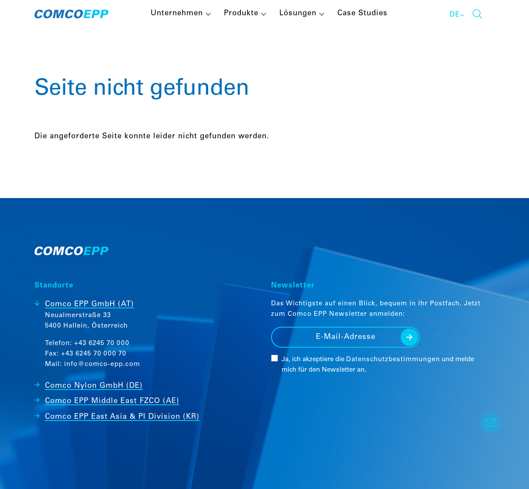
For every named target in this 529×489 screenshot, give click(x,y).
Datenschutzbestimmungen (393, 359)
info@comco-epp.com (102, 364)
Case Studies (362, 13)
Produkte (241, 13)
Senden (409, 337)
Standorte (53, 286)
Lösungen (297, 13)
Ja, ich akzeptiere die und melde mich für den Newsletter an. (378, 364)
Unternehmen (177, 13)
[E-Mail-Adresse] (345, 337)
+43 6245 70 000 (101, 343)
